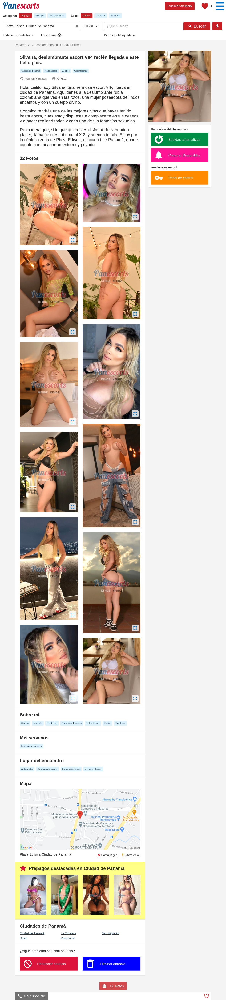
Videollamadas (56, 15)
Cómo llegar (107, 855)
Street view (130, 855)
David (23, 938)
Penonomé (68, 938)
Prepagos (25, 15)
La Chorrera (68, 933)
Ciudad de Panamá (32, 933)
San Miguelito (110, 933)
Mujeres (87, 15)
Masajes (40, 15)
